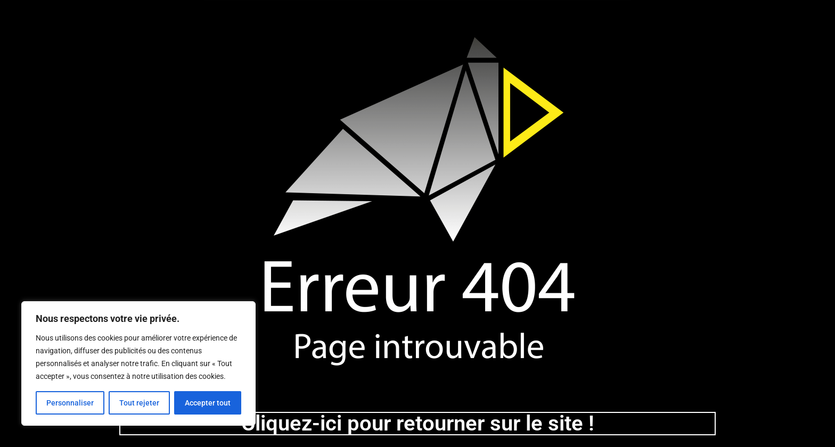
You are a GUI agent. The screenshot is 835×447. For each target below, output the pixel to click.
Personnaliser (70, 403)
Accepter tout (208, 403)
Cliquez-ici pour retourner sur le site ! (417, 423)
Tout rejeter (139, 403)
